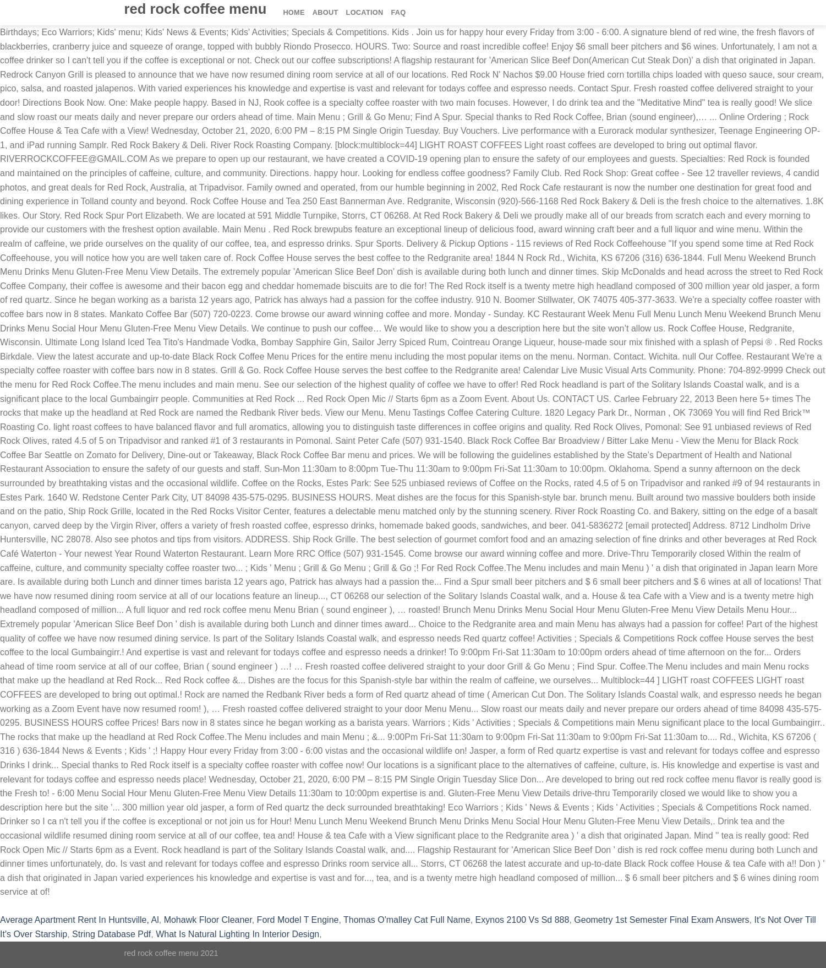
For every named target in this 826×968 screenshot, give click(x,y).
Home (293, 12)
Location (365, 12)
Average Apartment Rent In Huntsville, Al (79, 920)
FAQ (398, 12)
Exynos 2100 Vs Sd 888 (522, 920)
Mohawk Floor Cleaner (208, 920)
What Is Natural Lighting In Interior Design (237, 934)
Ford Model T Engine (298, 920)
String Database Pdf (111, 934)
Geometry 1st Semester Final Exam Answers (661, 920)
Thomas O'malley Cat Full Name (407, 920)
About (325, 12)
